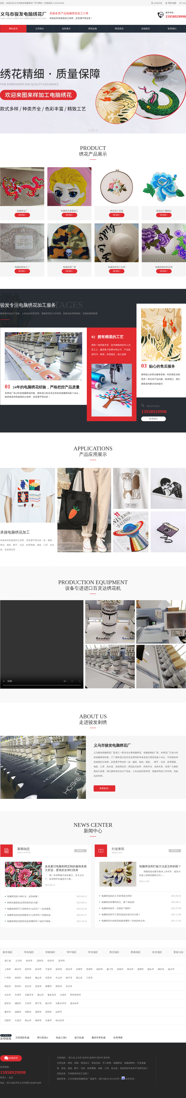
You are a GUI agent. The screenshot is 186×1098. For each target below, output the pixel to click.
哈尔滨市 (60, 1020)
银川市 (48, 1003)
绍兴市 (51, 961)
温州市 (40, 961)
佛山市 (38, 978)
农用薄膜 (118, 1037)
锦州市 (38, 1020)
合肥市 (79, 969)
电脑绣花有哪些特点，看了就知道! (118, 902)
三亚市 (89, 978)
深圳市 (18, 978)
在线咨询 (11, 1058)
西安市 (7, 1003)
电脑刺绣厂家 (69, 269)
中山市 (59, 978)
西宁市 (38, 1003)
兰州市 (28, 1003)
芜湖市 (89, 969)
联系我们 (172, 28)
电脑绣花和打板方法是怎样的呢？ (160, 866)
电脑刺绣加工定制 (116, 269)
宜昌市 (38, 986)
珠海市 (28, 978)
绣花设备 (92, 28)
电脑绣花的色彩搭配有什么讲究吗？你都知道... (29, 915)
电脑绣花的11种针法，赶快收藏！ (23, 896)
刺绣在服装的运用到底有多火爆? (22, 902)
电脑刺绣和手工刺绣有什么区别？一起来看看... (29, 909)
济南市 (120, 969)
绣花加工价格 (116, 213)
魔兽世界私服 (99, 1037)
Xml (184, 3)
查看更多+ (104, 788)
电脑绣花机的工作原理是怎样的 (117, 896)
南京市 (18, 969)
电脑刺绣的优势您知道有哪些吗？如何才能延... (29, 921)
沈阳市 (7, 1020)
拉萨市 (59, 1012)
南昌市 (7, 986)
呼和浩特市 (75, 995)
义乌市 (18, 961)
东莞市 (48, 978)
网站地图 (172, 3)
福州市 (99, 969)
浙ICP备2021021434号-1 (110, 1079)
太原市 (63, 995)
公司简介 (39, 28)
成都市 (18, 1012)
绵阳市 (28, 1012)
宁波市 (48, 969)
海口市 (79, 978)
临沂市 (171, 969)
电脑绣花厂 (22, 213)
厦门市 (110, 969)
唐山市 (40, 995)
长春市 (48, 1020)
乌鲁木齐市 (61, 1003)
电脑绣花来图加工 (69, 213)
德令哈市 (74, 1003)
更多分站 (178, 952)
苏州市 (61, 961)
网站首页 (13, 28)
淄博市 (140, 969)
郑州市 (18, 986)
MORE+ (80, 850)
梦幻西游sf (42, 1037)
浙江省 (7, 961)
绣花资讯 (119, 28)
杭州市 (29, 961)
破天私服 (79, 1037)
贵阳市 (38, 1012)
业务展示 (66, 28)
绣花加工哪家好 (164, 213)
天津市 (18, 995)
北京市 (7, 995)
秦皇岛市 (52, 995)
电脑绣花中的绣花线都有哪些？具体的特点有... (124, 921)
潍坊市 (161, 969)
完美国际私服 (22, 1037)
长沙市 (69, 986)
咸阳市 (18, 1003)
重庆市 (7, 1012)
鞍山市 (28, 1020)
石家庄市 (29, 995)
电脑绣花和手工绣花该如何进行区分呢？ (121, 914)
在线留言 (145, 28)
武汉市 (28, 986)
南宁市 (69, 978)
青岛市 (130, 969)
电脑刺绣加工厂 (22, 269)
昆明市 (48, 1012)
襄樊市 (48, 986)
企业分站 (158, 3)
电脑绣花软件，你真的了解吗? (116, 908)
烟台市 (150, 969)
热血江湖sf (61, 1037)
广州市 (7, 978)
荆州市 (59, 986)
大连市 (18, 1020)
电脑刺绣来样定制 (164, 269)
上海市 (7, 969)
